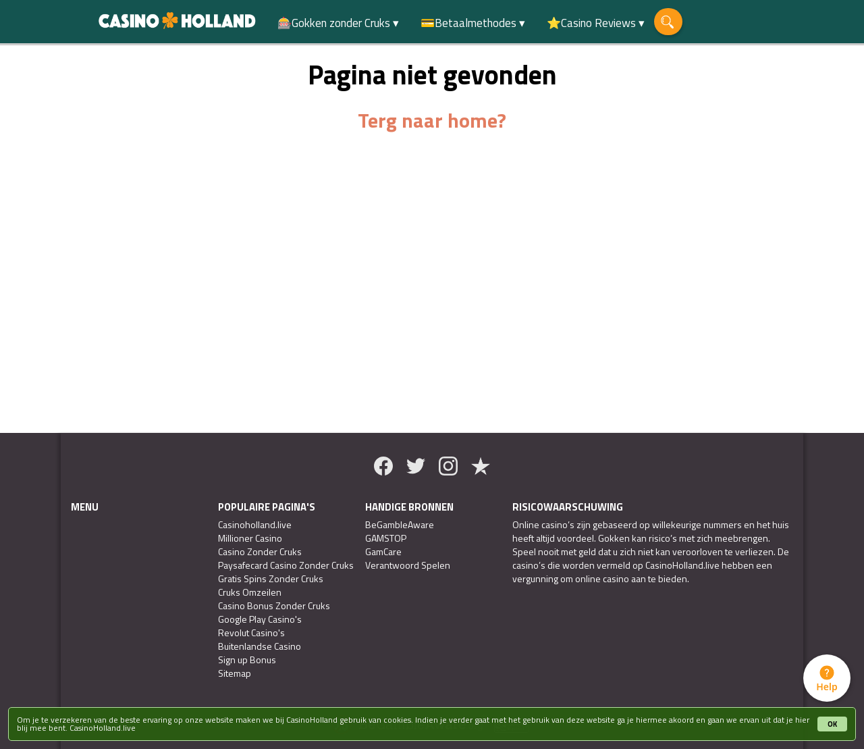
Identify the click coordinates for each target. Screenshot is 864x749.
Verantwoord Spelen (407, 565)
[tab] (827, 678)
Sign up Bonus (247, 660)
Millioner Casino (250, 538)
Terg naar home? (432, 120)
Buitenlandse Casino (259, 646)
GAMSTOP (385, 538)
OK (832, 724)
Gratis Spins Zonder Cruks (270, 579)
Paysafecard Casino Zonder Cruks (286, 565)
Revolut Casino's (251, 633)
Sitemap (234, 673)
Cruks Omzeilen (249, 592)
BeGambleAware (399, 525)
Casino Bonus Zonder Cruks (274, 606)
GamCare (383, 552)
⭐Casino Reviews (591, 23)
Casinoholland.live (255, 525)
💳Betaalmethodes (468, 23)
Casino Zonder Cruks (260, 552)
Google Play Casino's (260, 619)
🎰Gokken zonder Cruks (333, 23)
